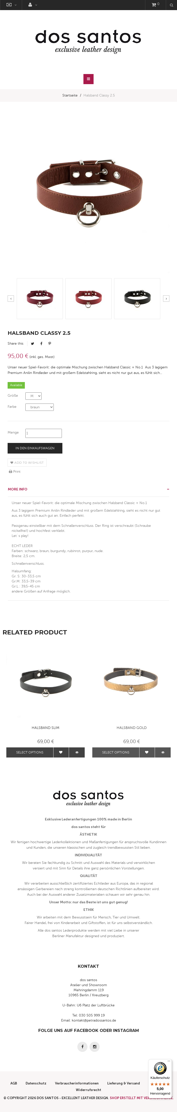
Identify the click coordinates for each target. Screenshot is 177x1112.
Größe (13, 395)
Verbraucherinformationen (77, 1083)
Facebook (41, 343)
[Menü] (169, 1062)
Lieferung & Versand (123, 1083)
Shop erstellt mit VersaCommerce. (142, 1098)
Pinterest (49, 343)
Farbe (12, 407)
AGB (13, 1083)
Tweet (32, 343)
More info (17, 489)
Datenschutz (36, 1083)
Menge (13, 432)
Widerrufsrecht (88, 1090)
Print (15, 472)
